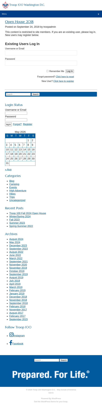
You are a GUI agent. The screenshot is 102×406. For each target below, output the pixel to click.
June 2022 (15, 255)
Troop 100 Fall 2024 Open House (27, 213)
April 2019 (15, 284)
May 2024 (14, 242)
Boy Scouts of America (66, 390)
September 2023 (18, 248)
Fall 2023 (14, 219)
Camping (14, 184)
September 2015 (18, 319)
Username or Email (14, 48)
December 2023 (18, 245)
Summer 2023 (17, 223)
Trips (12, 197)
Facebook (16, 342)
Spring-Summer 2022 (21, 226)
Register (27, 124)
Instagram (17, 334)
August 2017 (16, 313)
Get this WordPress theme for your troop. (51, 402)
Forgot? (17, 124)
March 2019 (15, 287)
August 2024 (16, 239)
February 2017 (17, 316)
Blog (11, 181)
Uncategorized (17, 200)
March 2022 (15, 258)
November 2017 (18, 309)
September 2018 (18, 303)
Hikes (12, 193)
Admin (51, 393)
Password (10, 59)
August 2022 (16, 252)
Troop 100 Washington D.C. (27, 5)
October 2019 (16, 271)
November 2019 (18, 268)
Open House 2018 (19, 22)
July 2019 (14, 280)
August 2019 (16, 277)
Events (13, 187)
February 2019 (17, 290)
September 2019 (18, 274)
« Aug (8, 169)
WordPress (56, 398)
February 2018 (17, 306)
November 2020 (18, 264)
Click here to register (63, 81)
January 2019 (16, 293)
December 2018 (18, 296)
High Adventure (17, 190)
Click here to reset (65, 76)
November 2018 (18, 300)
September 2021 (18, 261)
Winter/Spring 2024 (19, 216)
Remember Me (56, 71)
